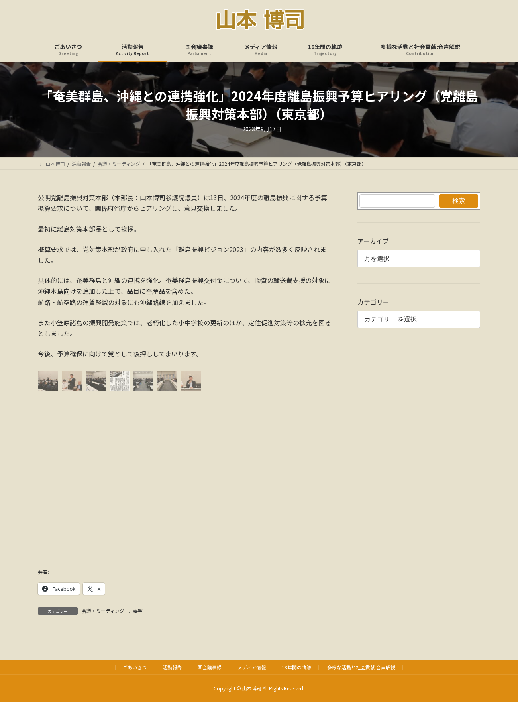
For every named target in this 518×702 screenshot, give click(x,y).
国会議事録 (210, 667)
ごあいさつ (135, 667)
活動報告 (172, 667)
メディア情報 (251, 667)
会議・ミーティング (103, 610)
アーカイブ (373, 241)
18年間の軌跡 (296, 667)
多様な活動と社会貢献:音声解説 (361, 667)
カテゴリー (373, 302)
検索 (458, 200)
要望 (138, 610)
